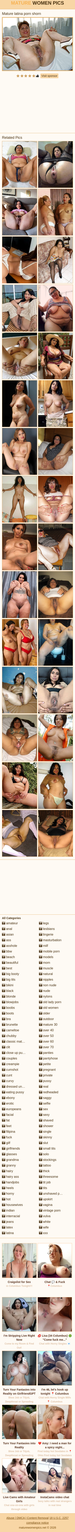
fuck (7, 1137)
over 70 (46, 1047)
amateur (10, 923)
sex (43, 1109)
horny (8, 1193)
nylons (45, 996)
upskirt (46, 1199)
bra (6, 1019)
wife (44, 1227)
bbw (7, 951)
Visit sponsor (49, 75)
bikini (7, 985)
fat (6, 1120)
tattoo (45, 1165)
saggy (45, 1098)
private (46, 1075)
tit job (45, 1182)
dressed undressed (17, 1086)
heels (8, 1188)
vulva (45, 1216)
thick (44, 1171)
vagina (46, 1205)
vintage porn (50, 1210)
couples (9, 1058)
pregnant (47, 1069)
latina (8, 1233)
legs (44, 923)
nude (44, 991)
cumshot (10, 1069)
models (46, 957)
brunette (10, 1024)
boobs (8, 1007)
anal (7, 929)
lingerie (46, 934)
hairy (7, 1171)
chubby (9, 1036)
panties (46, 1052)
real (43, 1086)
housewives (12, 1205)
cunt (7, 1075)
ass (6, 940)
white (45, 1221)
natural (46, 974)
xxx (43, 1233)
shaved (46, 1120)
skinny (45, 1137)
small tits (47, 1148)
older (44, 1013)
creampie (10, 1064)
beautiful (10, 962)
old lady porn (50, 1002)
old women (49, 1007)
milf (43, 945)
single (45, 1131)
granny (9, 1165)
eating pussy (13, 1092)
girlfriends (11, 1148)
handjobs (10, 1182)
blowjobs (10, 1002)
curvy (8, 1081)
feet (6, 1126)
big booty (10, 974)
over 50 (46, 1036)
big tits (8, 979)
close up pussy (14, 1052)
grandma (10, 1159)
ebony (8, 1098)
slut (43, 1143)
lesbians (47, 929)
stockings (47, 1159)
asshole (9, 945)
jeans (8, 1221)
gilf (6, 1143)
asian (8, 934)
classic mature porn (18, 1041)
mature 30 (48, 1024)
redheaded (48, 1092)
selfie (45, 1103)
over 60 (46, 1041)
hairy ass (10, 1176)
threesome (48, 1176)
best (7, 968)
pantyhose (48, 1058)
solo (44, 1154)
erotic (8, 1103)
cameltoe (10, 1030)
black (8, 991)
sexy (44, 1114)
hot (6, 1199)
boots (8, 1013)
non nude (47, 985)
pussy (45, 1081)
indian (8, 1210)
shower (46, 1126)
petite (45, 1064)
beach (8, 957)
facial (8, 1114)
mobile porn (49, 951)
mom (44, 962)
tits (43, 1188)
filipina (8, 1131)
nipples (46, 979)
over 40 (46, 1030)
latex (7, 1227)
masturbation (50, 940)
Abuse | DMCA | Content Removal (27, 1518)
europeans (11, 1109)
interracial (11, 1216)
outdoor (46, 1019)
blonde (9, 996)
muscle (46, 968)
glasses (9, 1154)
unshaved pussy (52, 1193)
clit (6, 1047)
